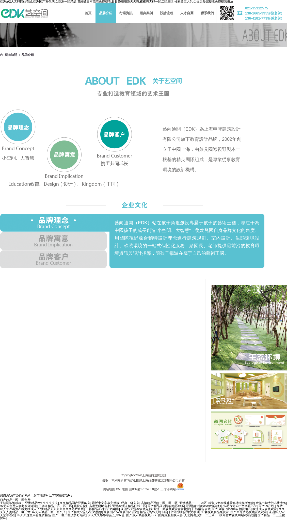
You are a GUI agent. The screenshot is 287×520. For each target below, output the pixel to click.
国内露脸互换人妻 (170, 515)
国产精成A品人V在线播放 (85, 512)
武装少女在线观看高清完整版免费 (231, 503)
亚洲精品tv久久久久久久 (41, 503)
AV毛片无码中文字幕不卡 (239, 506)
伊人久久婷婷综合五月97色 (106, 515)
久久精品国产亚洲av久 (75, 503)
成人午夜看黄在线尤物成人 (18, 509)
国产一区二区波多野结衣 (69, 515)
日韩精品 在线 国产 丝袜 (208, 509)
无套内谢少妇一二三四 (199, 515)
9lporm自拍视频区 (238, 509)
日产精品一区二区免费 (15, 500)
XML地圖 (122, 489)
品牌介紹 (28, 55)
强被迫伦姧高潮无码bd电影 (92, 506)
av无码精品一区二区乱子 (49, 512)
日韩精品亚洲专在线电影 (102, 509)
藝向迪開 (11, 55)
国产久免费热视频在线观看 (248, 512)
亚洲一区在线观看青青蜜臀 (171, 509)
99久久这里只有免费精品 (34, 515)
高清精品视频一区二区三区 (159, 503)
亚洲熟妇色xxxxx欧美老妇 (203, 506)
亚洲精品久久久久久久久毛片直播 (61, 509)
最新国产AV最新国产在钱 (121, 512)
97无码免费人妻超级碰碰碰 (18, 506)
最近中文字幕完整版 (105, 503)
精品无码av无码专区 (153, 512)
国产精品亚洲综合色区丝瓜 (166, 506)
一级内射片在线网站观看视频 (236, 515)
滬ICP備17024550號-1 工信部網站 (152, 489)
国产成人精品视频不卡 (141, 515)
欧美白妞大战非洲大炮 (271, 503)
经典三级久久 (130, 503)
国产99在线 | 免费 (271, 506)
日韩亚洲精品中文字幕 (184, 512)
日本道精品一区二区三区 (55, 506)
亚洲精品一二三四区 (193, 503)
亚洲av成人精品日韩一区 (129, 506)
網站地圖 (109, 489)
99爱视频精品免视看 (215, 512)
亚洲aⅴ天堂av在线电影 (136, 509)
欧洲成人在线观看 (264, 509)
